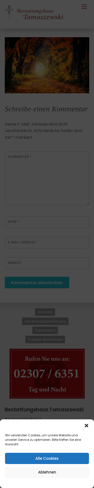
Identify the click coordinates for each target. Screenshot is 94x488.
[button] (86, 425)
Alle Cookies (47, 458)
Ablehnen (47, 472)
